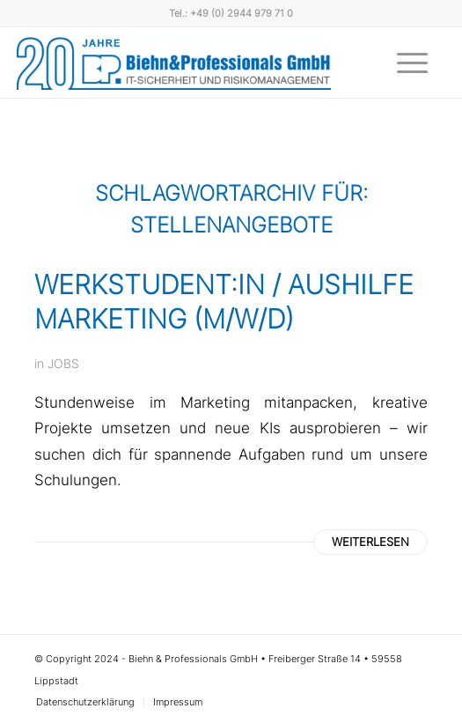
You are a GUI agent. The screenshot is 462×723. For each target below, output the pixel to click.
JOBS (63, 363)
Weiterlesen (370, 542)
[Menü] (403, 62)
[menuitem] (403, 62)
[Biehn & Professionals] (174, 62)
